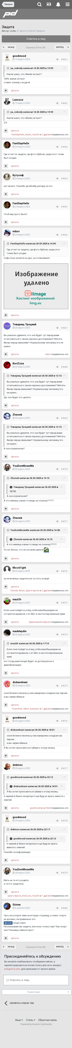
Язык (19, 1020)
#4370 (64, 469)
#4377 (64, 768)
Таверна (40, 31)
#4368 (64, 367)
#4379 (64, 872)
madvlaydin (20, 631)
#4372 (64, 571)
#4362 (64, 103)
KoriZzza (18, 363)
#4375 (64, 685)
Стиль (30, 1020)
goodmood (19, 56)
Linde (13, 31)
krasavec (34, 709)
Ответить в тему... (18, 980)
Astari (28, 134)
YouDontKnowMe (23, 465)
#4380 (64, 908)
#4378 (64, 820)
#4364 (64, 178)
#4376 (64, 721)
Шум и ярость (32, 590)
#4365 (64, 206)
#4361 (64, 59)
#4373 (64, 602)
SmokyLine (45, 622)
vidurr (16, 231)
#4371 (64, 521)
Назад (11, 47)
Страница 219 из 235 (36, 47)
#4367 (64, 328)
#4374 (64, 634)
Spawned (33, 622)
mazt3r (35, 134)
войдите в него (12, 969)
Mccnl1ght (19, 567)
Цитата (15, 90)
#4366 (64, 234)
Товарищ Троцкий (24, 324)
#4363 (64, 146)
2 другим (46, 134)
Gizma (17, 904)
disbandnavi (20, 682)
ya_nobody (16, 68)
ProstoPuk (17, 709)
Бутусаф (18, 175)
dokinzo (18, 765)
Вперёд (60, 47)
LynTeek (47, 808)
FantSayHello (17, 134)
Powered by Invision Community (36, 1024)
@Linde (8, 923)
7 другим (46, 709)
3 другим (46, 590)
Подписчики (33, 992)
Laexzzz (18, 99)
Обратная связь (47, 1020)
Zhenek (17, 414)
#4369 (64, 418)
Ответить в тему (36, 38)
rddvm (26, 709)
